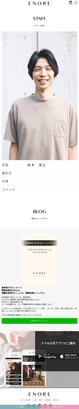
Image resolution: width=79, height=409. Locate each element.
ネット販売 (20, 407)
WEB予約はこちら (59, 407)
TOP (21, 400)
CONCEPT (28, 400)
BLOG (35, 400)
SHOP (40, 400)
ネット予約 (70, 4)
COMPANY (48, 400)
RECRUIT (56, 400)
